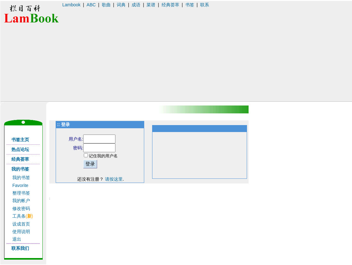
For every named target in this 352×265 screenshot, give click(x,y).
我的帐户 (21, 200)
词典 (121, 4)
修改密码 (21, 208)
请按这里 (114, 179)
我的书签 (21, 177)
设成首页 (21, 223)
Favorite (20, 185)
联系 (204, 4)
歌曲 (106, 4)
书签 (189, 4)
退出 (16, 239)
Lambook (71, 4)
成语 (136, 4)
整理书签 (21, 193)
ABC (91, 4)
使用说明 (21, 231)
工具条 (19, 216)
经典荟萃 (170, 4)
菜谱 (150, 4)
